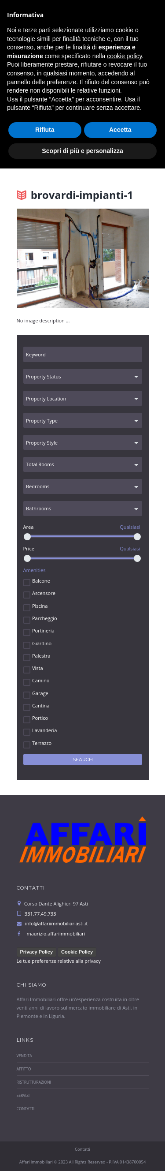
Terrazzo (41, 743)
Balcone (41, 580)
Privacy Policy (36, 951)
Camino (40, 680)
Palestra (41, 655)
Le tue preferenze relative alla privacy (59, 961)
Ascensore (43, 593)
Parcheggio (44, 618)
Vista (37, 668)
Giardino (41, 643)
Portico (40, 718)
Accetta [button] (120, 1132)
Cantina (40, 705)
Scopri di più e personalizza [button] (82, 1152)
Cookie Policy (77, 951)
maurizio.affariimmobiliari (56, 933)
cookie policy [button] (124, 1058)
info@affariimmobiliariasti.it (54, 63)
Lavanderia (44, 730)
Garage (40, 693)
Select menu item (75, 97)
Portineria (43, 630)
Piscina (40, 605)
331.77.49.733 (95, 76)
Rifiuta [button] (45, 1132)
